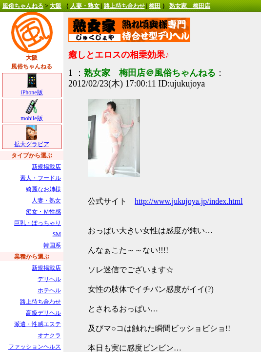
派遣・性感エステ (37, 324)
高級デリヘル (43, 312)
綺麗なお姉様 (43, 189)
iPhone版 (31, 89)
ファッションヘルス (34, 346)
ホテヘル (49, 290)
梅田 (155, 5)
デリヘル (49, 279)
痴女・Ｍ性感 (43, 211)
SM (57, 234)
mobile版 (31, 115)
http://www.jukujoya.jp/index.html (189, 201)
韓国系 (52, 245)
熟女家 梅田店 (189, 5)
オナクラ (49, 335)
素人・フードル (40, 178)
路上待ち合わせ (124, 5)
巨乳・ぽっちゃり (37, 223)
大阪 (55, 5)
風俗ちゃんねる (22, 5)
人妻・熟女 (85, 5)
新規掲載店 (46, 166)
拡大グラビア (31, 141)
